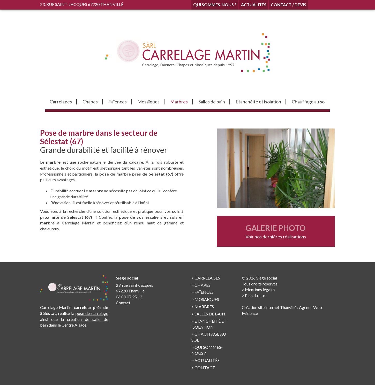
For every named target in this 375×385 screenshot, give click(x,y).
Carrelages (207, 277)
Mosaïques (206, 299)
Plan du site (255, 295)
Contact (123, 302)
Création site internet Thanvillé (269, 307)
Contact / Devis (288, 4)
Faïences (204, 292)
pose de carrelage (92, 313)
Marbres (204, 306)
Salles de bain (209, 313)
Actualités (253, 4)
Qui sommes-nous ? (215, 4)
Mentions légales (260, 289)
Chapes (202, 285)
